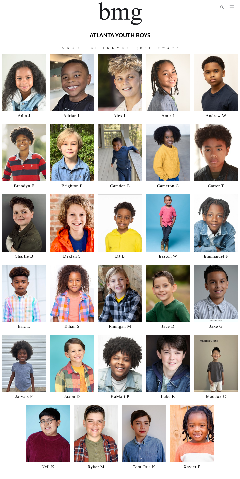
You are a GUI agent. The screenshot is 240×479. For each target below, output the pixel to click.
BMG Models (120, 13)
